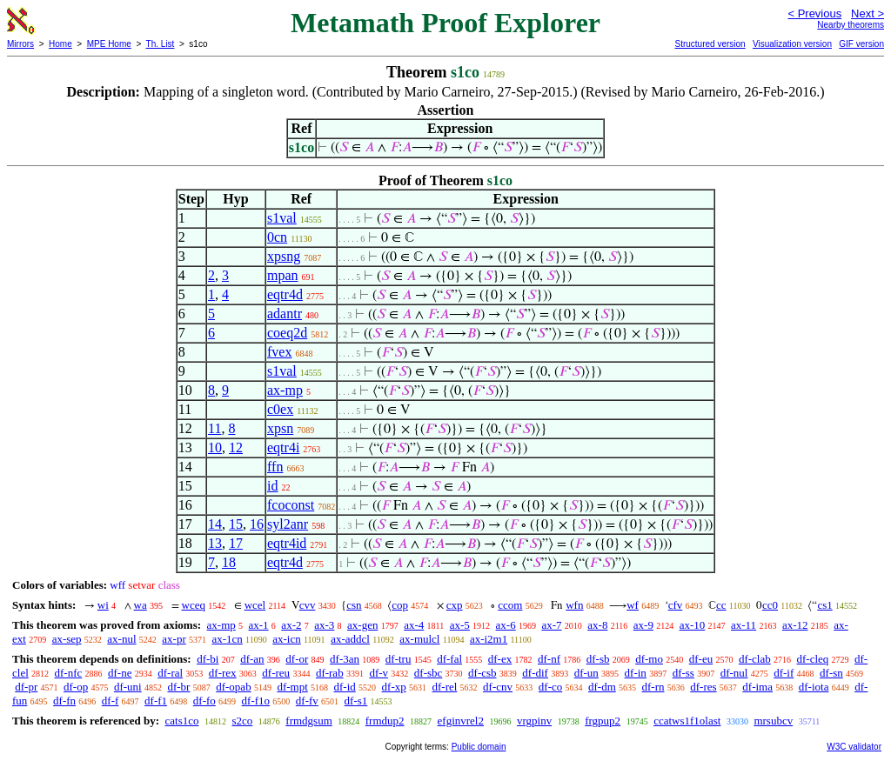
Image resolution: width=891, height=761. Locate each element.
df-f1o (256, 700)
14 (215, 524)
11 (214, 428)
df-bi (207, 658)
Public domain (479, 746)
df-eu (701, 658)
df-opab (233, 686)
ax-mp (285, 390)
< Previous (814, 13)
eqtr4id (286, 543)
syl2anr (287, 524)
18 (229, 562)
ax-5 (460, 624)
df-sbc (428, 672)
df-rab (330, 672)
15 (236, 524)
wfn (574, 604)
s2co (241, 720)
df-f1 (155, 700)
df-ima (757, 686)
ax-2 (291, 624)
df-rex (223, 672)
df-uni (128, 686)
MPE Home (109, 44)
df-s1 (356, 700)
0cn (277, 237)
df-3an (344, 658)
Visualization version (792, 44)
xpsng (283, 256)
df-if (784, 672)
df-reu (276, 672)
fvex (279, 351)
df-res (703, 686)
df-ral (170, 672)
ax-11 (743, 624)
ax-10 (693, 624)
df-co (550, 686)
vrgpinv (534, 720)
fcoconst (290, 504)
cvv (307, 604)
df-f (110, 700)
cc (721, 604)
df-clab (755, 658)
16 (257, 524)
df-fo (204, 700)
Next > (867, 13)
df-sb (598, 658)
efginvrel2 (461, 720)
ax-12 (795, 624)
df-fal (449, 658)
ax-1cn (226, 638)
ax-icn (286, 638)
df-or (296, 658)
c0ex (280, 409)
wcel (255, 604)
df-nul (734, 672)
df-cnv (497, 686)
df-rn (653, 686)
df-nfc (69, 672)
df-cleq (812, 658)
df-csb (482, 672)
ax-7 (551, 624)
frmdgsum (308, 720)
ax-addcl (350, 638)
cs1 (824, 604)
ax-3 (324, 624)
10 (215, 447)
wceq (193, 604)
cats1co (181, 720)
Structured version (709, 44)
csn (353, 604)
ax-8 (597, 624)
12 (236, 447)
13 (215, 543)
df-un (586, 672)
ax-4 (414, 624)
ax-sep (67, 638)
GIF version (861, 44)
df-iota (814, 686)
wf (632, 604)
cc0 (770, 604)
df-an (252, 658)
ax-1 (259, 624)
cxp (454, 604)
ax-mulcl (419, 638)
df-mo (649, 658)
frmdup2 (385, 720)
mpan (282, 275)
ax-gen (362, 624)
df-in (635, 672)
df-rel (444, 686)
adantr (284, 313)
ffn (275, 466)
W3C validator (854, 746)
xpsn (280, 428)
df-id (345, 686)
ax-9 (643, 624)
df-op (76, 686)
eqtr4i (283, 447)
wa (140, 604)
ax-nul (121, 638)
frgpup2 (602, 720)
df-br (178, 686)
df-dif (535, 672)
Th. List (160, 44)
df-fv (307, 700)
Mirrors (20, 44)
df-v (378, 672)
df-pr (26, 686)
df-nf (549, 658)
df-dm (602, 686)
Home (60, 44)
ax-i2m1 (488, 638)
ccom (510, 604)
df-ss (683, 672)
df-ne (119, 672)
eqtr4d (285, 294)
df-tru (398, 658)
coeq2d (287, 332)
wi (103, 604)
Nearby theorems (850, 25)
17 (236, 543)
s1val (282, 217)
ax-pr (173, 638)
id (272, 485)
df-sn (831, 672)
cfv (675, 604)
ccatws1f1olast (686, 720)
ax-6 (506, 624)
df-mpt (292, 686)
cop (400, 604)
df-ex (500, 658)
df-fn (64, 700)
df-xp (394, 686)
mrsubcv (773, 720)
